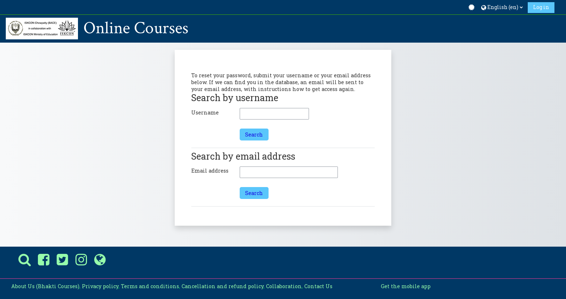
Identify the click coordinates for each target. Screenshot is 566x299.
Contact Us (318, 286)
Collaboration (284, 286)
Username (205, 112)
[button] (502, 7)
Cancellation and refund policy (223, 286)
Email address (209, 170)
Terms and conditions (150, 286)
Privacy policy (100, 286)
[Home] (42, 28)
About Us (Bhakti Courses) (45, 286)
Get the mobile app (406, 286)
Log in (541, 7)
